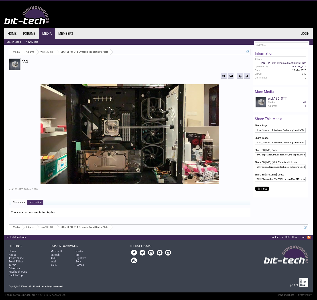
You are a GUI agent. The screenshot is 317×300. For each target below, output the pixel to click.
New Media (32, 41)
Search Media (13, 41)
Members (65, 33)
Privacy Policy (304, 295)
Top (303, 237)
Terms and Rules (285, 295)
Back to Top (16, 275)
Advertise (14, 268)
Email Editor (16, 261)
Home (12, 33)
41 (304, 102)
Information (35, 202)
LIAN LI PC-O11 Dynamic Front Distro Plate (283, 63)
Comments (19, 202)
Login (305, 33)
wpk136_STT (16, 189)
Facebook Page (18, 271)
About (12, 254)
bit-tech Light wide (16, 237)
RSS (309, 237)
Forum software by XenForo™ (35, 295)
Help (287, 237)
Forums (29, 33)
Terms (12, 265)
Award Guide (16, 258)
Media (47, 33)
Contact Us (277, 237)
